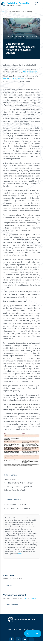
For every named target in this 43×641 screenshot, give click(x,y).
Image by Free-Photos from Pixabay (27, 36)
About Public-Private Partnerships (17, 508)
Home (4, 11)
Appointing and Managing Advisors (18, 486)
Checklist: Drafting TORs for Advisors (18, 483)
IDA (15, 629)
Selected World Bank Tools (14, 490)
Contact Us (33, 598)
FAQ (25, 598)
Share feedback (12, 605)
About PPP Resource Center (15, 504)
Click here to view (30, 72)
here (20, 554)
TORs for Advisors (11, 479)
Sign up (9, 585)
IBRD (10, 629)
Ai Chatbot (32, 633)
